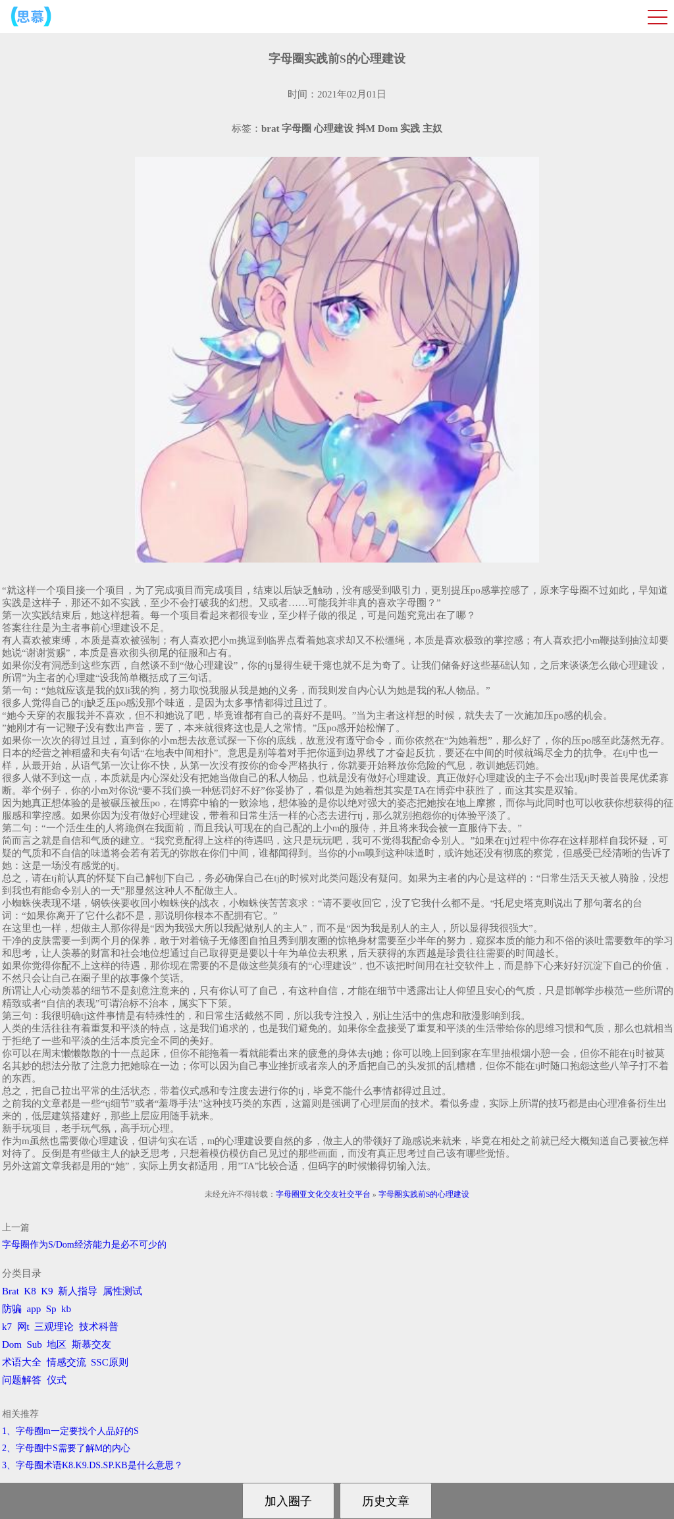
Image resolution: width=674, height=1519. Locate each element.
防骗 (12, 1309)
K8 (30, 1291)
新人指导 (77, 1291)
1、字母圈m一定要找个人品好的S (70, 1431)
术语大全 (21, 1362)
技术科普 (98, 1326)
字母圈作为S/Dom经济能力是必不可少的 (84, 1245)
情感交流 (66, 1362)
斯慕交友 (91, 1344)
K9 (47, 1291)
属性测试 (122, 1291)
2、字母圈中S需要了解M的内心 (66, 1448)
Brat (10, 1291)
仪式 (56, 1380)
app (34, 1309)
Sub (34, 1344)
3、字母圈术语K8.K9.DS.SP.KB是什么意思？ (92, 1465)
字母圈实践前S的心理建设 (424, 1194)
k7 (7, 1326)
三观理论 (54, 1326)
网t (23, 1326)
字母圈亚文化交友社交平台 (323, 1194)
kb (66, 1309)
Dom (12, 1344)
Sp (51, 1309)
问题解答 (21, 1380)
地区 (56, 1344)
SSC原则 (109, 1362)
